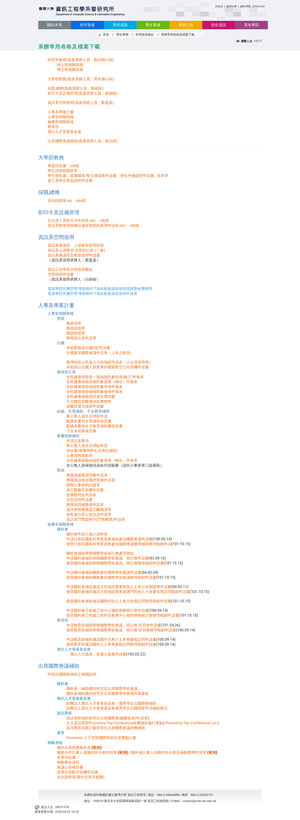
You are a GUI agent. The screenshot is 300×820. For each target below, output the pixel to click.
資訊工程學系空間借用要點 (70, 269)
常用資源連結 (144, 34)
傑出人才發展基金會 (64, 131)
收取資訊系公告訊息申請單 (88, 514)
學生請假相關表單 (63, 170)
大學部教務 (51, 158)
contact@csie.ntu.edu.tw (199, 801)
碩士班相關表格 (70, 64)
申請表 (142, 718)
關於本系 (54, 25)
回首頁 (219, 6)
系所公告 (185, 25)
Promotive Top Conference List (191, 723)
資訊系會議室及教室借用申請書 (74, 255)
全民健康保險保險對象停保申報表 (94, 386)
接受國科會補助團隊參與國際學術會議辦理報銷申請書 (111, 577)
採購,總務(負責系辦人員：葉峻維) (75, 88)
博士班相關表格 (70, 69)
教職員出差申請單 (81, 338)
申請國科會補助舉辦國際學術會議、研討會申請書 (107, 558)
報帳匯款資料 (68, 762)
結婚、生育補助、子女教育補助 (83, 411)
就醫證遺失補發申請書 (85, 406)
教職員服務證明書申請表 (87, 475)
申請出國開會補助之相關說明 (72, 674)
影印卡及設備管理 (58, 212)
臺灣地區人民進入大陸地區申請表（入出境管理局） (109, 362)
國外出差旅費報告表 (74, 747)
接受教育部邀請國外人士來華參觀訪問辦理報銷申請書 (111, 644)
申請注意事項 (77, 441)
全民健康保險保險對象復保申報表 (94, 391)
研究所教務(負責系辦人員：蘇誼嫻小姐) (81, 60)
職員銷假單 (75, 333)
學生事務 (153, 25)
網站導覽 (245, 6)
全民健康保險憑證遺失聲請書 (90, 396)
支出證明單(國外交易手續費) (81, 777)
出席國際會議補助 (58, 666)
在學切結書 (66, 757)
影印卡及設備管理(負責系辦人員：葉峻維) (83, 93)
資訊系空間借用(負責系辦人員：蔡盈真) (81, 102)
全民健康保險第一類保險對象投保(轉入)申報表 (105, 377)
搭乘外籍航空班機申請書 (77, 772)
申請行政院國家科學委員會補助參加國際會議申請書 (109, 539)
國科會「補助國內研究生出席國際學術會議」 (103, 688)
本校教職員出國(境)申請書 (88, 348)
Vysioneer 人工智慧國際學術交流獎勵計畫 (101, 738)
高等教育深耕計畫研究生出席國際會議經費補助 (105, 728)
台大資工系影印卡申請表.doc (72, 220)
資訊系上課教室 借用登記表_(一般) (76, 250)
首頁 (106, 34)
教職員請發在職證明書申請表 (90, 480)
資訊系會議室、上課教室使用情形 (76, 245)
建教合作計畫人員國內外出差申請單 (87, 752)
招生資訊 (218, 25)
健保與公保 (66, 372)
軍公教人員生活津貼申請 (87, 416)
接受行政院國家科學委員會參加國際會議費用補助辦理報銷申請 (118, 544)
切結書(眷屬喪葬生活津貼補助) (92, 450)
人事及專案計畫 (61, 112)
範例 (96, 747)
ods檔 (81, 200)
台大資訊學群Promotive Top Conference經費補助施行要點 (114, 723)
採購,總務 (49, 192)
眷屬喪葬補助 (68, 436)
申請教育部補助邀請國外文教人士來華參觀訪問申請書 (111, 639)
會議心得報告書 (70, 767)
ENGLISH (259, 6)
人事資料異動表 (79, 455)
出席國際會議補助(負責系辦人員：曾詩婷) (83, 141)
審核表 (129, 718)
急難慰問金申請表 (81, 495)
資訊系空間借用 (56, 237)
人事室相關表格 (61, 117)
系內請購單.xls (60, 200)
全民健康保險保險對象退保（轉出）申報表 (102, 382)
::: (213, 5)
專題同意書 (57, 166)
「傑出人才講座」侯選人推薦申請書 (96, 654)
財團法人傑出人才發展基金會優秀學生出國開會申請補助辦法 (117, 708)
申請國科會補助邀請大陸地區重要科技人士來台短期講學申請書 (118, 587)
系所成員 (120, 25)
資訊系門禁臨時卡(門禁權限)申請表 (95, 519)
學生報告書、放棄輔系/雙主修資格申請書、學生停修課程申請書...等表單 (108, 175)
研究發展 (87, 25)
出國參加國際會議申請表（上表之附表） (100, 353)
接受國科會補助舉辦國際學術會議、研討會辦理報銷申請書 (115, 563)
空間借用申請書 (61, 274)
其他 (60, 470)
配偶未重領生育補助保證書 (88, 421)
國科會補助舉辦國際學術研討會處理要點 (100, 553)
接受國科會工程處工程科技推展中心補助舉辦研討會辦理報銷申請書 (122, 615)
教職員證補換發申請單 (85, 504)
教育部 (53, 126)
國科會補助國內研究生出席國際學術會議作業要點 (107, 693)
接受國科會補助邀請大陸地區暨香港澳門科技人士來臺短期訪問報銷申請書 (128, 591)
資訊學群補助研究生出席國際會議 (94, 718)
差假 (60, 318)
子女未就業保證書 (81, 431)
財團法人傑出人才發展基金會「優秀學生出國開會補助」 (113, 703)
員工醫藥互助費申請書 (85, 490)
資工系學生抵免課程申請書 (70, 180)
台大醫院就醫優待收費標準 (88, 401)
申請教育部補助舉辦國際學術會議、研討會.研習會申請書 (113, 625)
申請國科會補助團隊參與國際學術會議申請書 (103, 572)
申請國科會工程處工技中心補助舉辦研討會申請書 (107, 610)
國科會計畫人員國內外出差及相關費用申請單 (168, 752)
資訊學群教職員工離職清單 (88, 509)
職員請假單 (75, 328)
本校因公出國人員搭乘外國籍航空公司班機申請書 (107, 367)
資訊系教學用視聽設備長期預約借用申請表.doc (87, 225)
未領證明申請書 (79, 500)
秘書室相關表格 (61, 122)
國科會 (62, 529)
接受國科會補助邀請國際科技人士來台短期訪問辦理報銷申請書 (118, 601)
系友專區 (251, 25)
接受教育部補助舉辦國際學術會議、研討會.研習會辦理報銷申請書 (121, 630)
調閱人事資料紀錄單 (83, 485)
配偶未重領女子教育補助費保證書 (94, 426)
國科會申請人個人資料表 (87, 534)
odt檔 (74, 166)
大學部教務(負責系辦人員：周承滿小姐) (81, 79)
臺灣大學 (231, 6)
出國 (60, 343)
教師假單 (73, 323)
